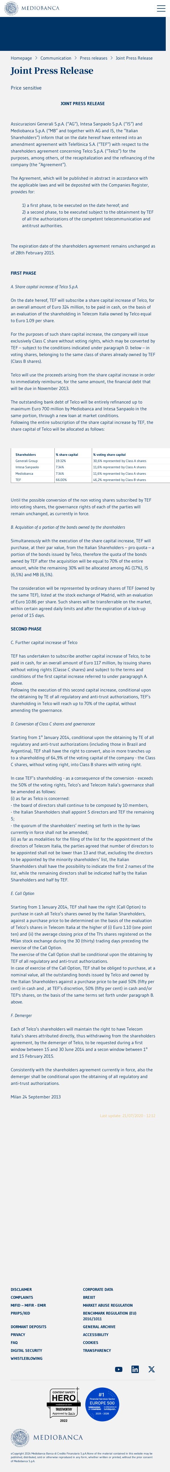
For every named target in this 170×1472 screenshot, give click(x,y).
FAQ (14, 1342)
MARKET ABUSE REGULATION (108, 1305)
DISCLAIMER (21, 1289)
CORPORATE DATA (98, 1289)
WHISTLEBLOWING (26, 1358)
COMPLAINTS (22, 1297)
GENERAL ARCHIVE (99, 1326)
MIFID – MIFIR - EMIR (28, 1305)
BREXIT (89, 1297)
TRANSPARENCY (97, 1350)
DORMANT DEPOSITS (28, 1326)
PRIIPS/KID (20, 1313)
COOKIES (90, 1342)
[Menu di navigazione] (161, 8)
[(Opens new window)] (118, 1369)
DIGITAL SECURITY (26, 1350)
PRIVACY (18, 1334)
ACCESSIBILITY (96, 1334)
